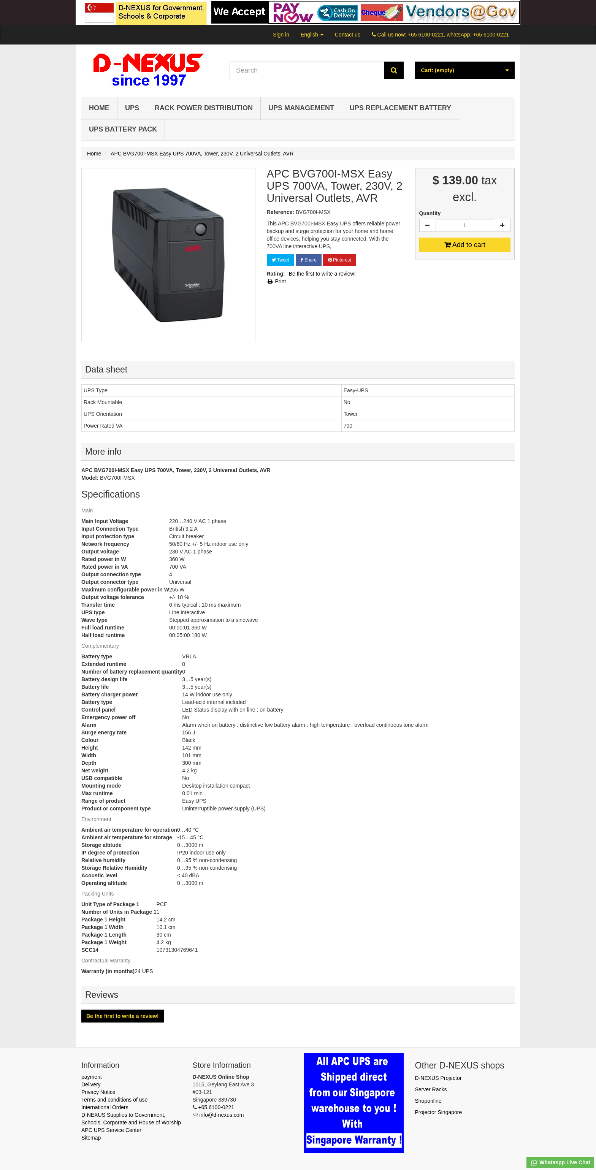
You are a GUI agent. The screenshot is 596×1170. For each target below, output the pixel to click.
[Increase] (502, 225)
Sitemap (91, 1138)
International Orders (104, 1107)
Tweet (280, 260)
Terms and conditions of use (114, 1100)
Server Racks (431, 1089)
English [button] (312, 35)
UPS (132, 108)
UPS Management (301, 108)
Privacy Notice (98, 1092)
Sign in (281, 35)
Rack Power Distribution (204, 108)
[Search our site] (307, 70)
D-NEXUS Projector (438, 1078)
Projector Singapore (438, 1112)
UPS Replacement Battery (400, 108)
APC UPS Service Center (111, 1130)
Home (99, 108)
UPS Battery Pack (123, 129)
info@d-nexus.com (221, 1115)
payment (91, 1077)
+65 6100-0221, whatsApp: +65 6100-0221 (458, 35)
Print (276, 281)
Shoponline (428, 1101)
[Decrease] (427, 225)
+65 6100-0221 (216, 1107)
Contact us (347, 35)
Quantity (430, 213)
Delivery (91, 1084)
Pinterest (339, 260)
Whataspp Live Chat (560, 1163)
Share (309, 260)
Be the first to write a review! (322, 274)
